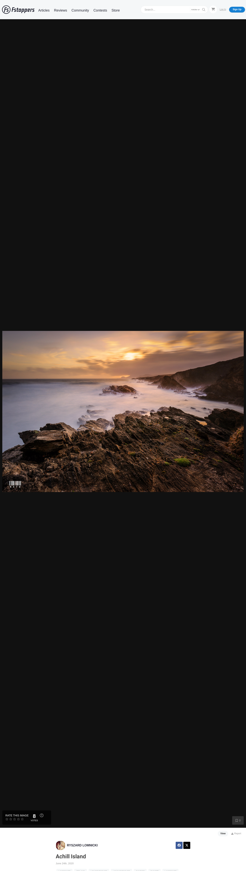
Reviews (60, 10)
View (223, 833)
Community (80, 10)
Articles (44, 10)
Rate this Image (17, 815)
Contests (100, 10)
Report (236, 833)
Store (115, 10)
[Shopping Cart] (213, 9)
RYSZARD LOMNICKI (82, 845)
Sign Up (237, 9)
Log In (223, 9)
